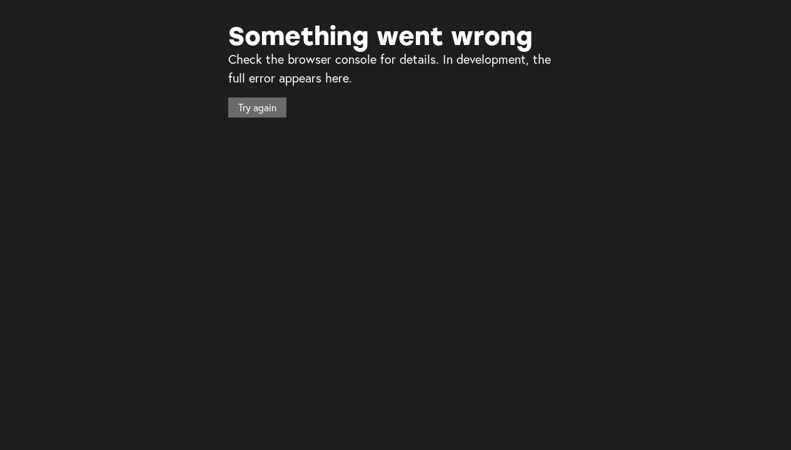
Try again (257, 107)
